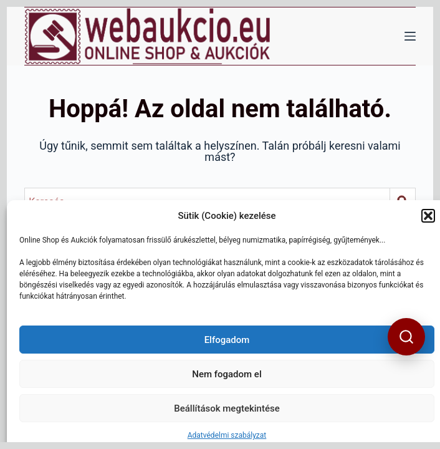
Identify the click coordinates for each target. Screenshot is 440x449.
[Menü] (410, 36)
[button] (428, 216)
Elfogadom (227, 339)
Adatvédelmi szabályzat (227, 435)
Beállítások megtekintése (226, 408)
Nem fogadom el (226, 374)
